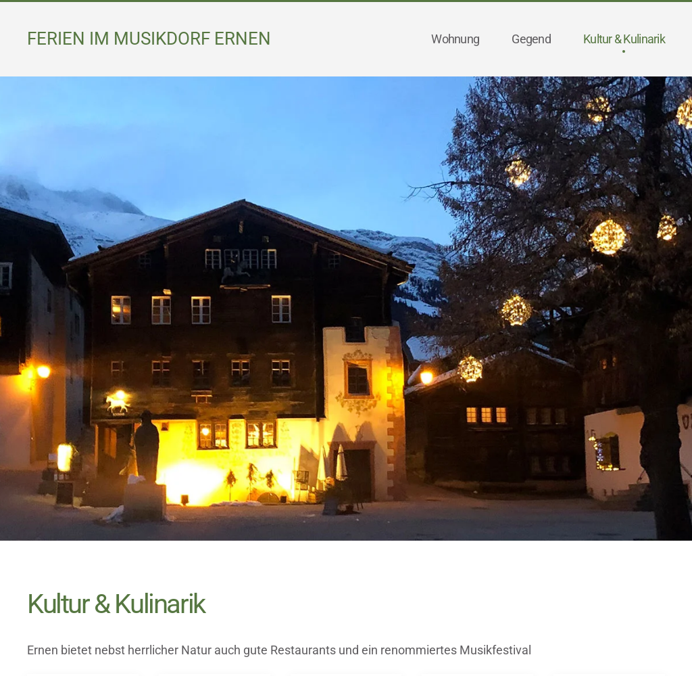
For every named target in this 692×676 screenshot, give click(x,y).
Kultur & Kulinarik (624, 39)
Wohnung (455, 39)
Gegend (531, 39)
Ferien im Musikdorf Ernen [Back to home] (149, 38)
